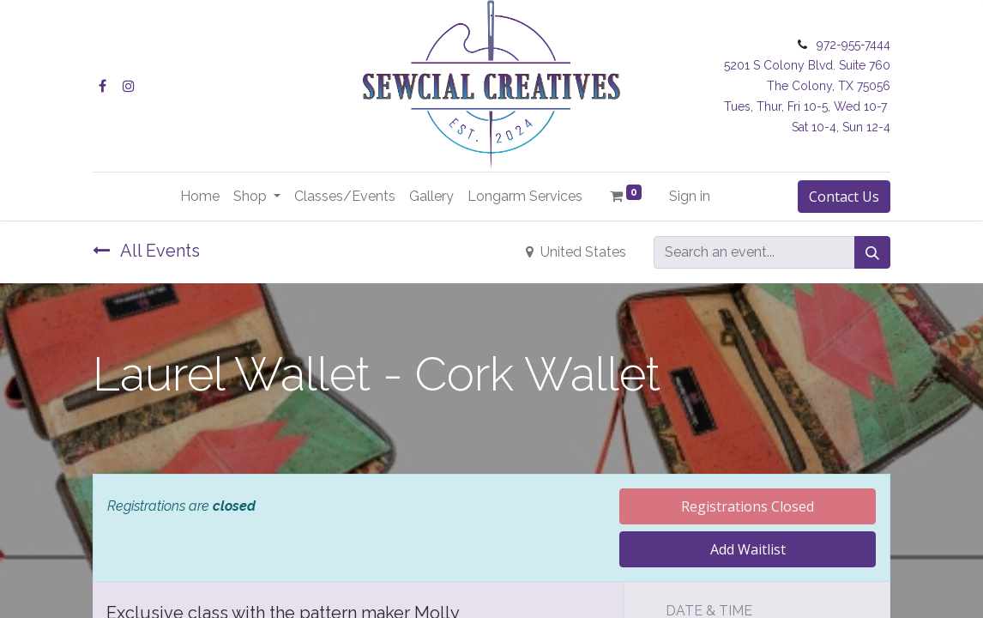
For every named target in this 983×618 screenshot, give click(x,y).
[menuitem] (199, 196)
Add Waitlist (748, 549)
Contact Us (844, 196)
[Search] (872, 252)
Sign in (689, 196)
